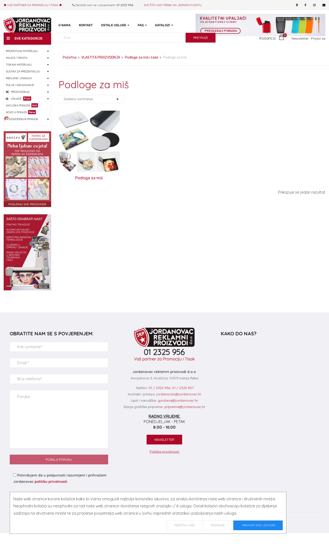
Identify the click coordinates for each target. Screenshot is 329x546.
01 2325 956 (125, 5)
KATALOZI (164, 25)
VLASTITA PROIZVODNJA (100, 65)
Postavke (218, 525)
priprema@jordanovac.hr (184, 414)
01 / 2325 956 (159, 395)
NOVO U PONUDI (21, 119)
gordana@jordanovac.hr (178, 408)
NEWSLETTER (164, 447)
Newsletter (300, 45)
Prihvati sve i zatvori (258, 525)
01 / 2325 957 (183, 395)
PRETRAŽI (200, 45)
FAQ (142, 25)
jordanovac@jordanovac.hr (178, 401)
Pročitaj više (184, 525)
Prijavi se (318, 45)
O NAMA (64, 25)
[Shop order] (91, 107)
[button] (272, 45)
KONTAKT (86, 25)
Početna (69, 65)
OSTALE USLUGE (115, 25)
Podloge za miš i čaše (141, 65)
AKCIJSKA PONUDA (22, 113)
